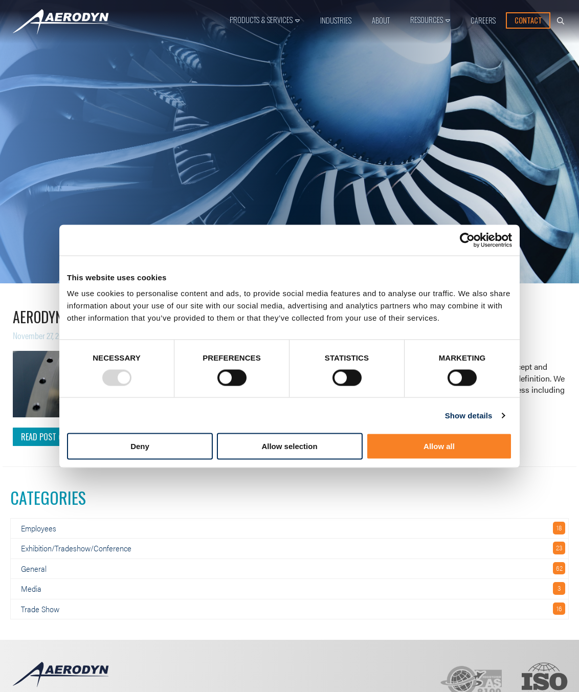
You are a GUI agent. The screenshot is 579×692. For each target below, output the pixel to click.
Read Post (41, 437)
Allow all (439, 446)
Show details (469, 415)
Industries (335, 20)
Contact (528, 20)
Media (31, 588)
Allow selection (289, 446)
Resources (426, 19)
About (381, 20)
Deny (139, 446)
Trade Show (40, 609)
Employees (38, 528)
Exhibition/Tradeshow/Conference (76, 548)
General (34, 568)
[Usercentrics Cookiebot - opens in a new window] (467, 240)
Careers (483, 20)
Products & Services (261, 19)
